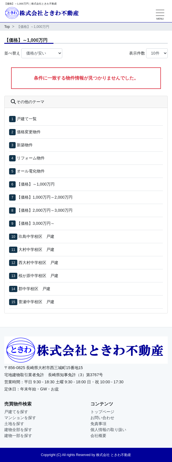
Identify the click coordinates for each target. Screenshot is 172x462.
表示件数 (137, 53)
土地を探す (14, 423)
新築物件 (25, 145)
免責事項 (98, 423)
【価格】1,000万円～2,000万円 (44, 197)
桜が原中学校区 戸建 (38, 275)
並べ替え (12, 53)
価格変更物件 (29, 132)
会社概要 (98, 435)
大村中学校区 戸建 (36, 249)
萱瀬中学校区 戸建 (36, 301)
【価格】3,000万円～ (36, 223)
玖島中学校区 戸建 (36, 236)
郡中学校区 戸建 (34, 288)
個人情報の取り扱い (108, 429)
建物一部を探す (18, 435)
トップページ (102, 411)
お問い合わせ (102, 417)
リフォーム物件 (31, 158)
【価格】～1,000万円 (36, 184)
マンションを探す (20, 417)
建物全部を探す (18, 429)
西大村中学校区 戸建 (38, 262)
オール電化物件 (31, 171)
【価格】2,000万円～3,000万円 (44, 210)
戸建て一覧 (27, 118)
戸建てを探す (16, 411)
